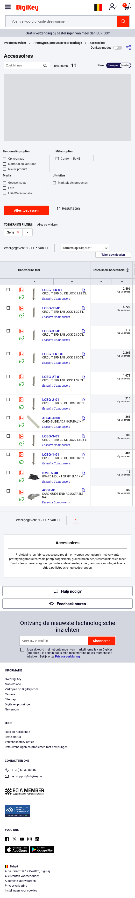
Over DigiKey (13, 679)
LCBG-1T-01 (51, 308)
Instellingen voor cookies (21, 890)
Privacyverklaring (67, 656)
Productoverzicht (15, 43)
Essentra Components (56, 298)
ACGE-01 (49, 490)
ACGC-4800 (51, 418)
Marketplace (13, 684)
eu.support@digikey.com (24, 776)
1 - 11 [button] (30, 248)
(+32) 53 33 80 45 (20, 770)
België (11, 866)
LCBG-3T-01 (51, 331)
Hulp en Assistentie (17, 732)
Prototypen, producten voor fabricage (58, 43)
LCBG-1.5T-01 (53, 354)
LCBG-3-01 (50, 436)
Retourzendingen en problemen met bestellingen (36, 747)
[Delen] (128, 47)
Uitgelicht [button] (77, 248)
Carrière (10, 694)
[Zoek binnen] (23, 65)
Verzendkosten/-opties (19, 742)
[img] (27, 9)
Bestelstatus (13, 737)
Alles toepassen (26, 210)
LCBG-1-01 (50, 454)
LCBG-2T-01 (51, 377)
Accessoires (97, 43)
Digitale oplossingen (18, 704)
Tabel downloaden (113, 254)
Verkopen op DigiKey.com (21, 689)
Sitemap (10, 699)
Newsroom (12, 709)
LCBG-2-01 (50, 400)
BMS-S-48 (50, 473)
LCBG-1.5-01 (52, 290)
